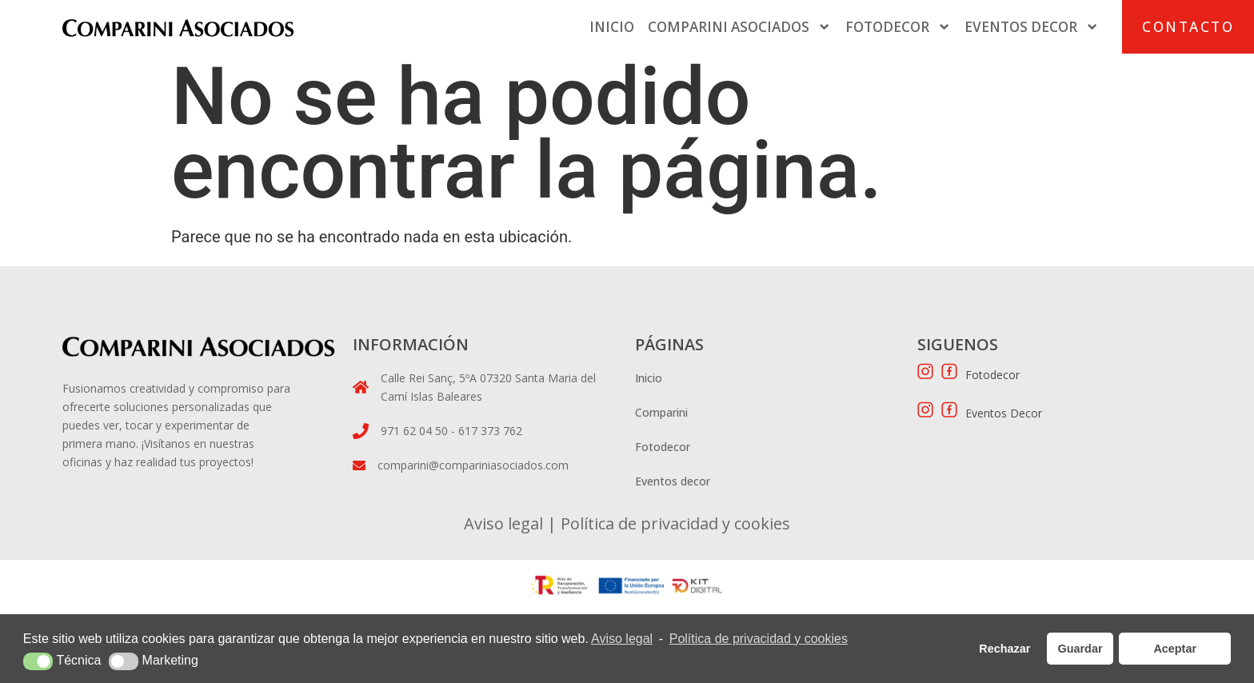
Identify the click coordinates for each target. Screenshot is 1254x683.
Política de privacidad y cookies (673, 523)
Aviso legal (503, 523)
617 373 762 (490, 430)
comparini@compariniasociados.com (473, 465)
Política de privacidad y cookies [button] (758, 638)
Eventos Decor (1031, 27)
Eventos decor (672, 481)
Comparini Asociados (739, 27)
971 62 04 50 (416, 430)
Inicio (611, 27)
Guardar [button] (1080, 648)
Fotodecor (898, 27)
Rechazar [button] (1004, 648)
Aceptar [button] (1174, 648)
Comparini (661, 412)
